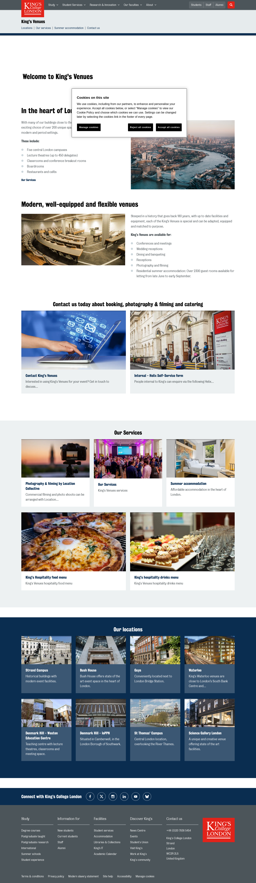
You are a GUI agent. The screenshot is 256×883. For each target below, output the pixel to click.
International (37, 849)
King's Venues (33, 21)
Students (196, 5)
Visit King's (146, 849)
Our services (43, 28)
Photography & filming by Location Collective (50, 486)
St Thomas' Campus (148, 733)
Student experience (37, 860)
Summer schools (37, 855)
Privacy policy (56, 876)
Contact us (93, 28)
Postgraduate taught (37, 837)
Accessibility (124, 876)
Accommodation (110, 837)
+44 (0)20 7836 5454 (178, 830)
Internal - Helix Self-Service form (158, 375)
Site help (108, 876)
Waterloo (195, 670)
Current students (74, 837)
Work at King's (146, 855)
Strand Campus (37, 670)
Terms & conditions (32, 876)
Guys (137, 670)
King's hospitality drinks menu (156, 577)
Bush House (88, 670)
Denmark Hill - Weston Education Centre (42, 735)
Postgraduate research (37, 843)
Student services (110, 831)
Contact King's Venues (41, 375)
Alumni (219, 5)
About (152, 6)
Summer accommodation (69, 28)
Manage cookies (145, 876)
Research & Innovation (106, 6)
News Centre (146, 831)
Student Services (75, 6)
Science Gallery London (205, 733)
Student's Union (146, 843)
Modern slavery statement (83, 876)
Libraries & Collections (110, 843)
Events (146, 837)
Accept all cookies (169, 127)
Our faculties (134, 6)
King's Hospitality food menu (46, 577)
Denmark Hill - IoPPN (95, 733)
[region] (129, 112)
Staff (208, 5)
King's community (146, 860)
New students (74, 831)
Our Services (28, 180)
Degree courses (37, 831)
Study (54, 6)
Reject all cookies (140, 127)
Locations (26, 28)
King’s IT (110, 849)
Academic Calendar (110, 855)
